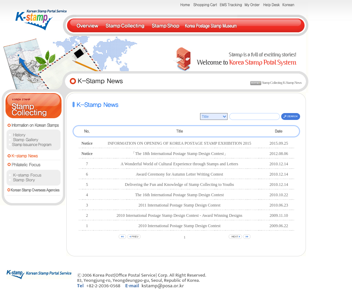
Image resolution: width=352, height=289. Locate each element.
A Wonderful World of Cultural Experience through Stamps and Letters (179, 164)
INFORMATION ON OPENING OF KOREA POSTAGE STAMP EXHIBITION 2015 (179, 143)
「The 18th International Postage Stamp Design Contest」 (179, 153)
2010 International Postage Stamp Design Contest (180, 225)
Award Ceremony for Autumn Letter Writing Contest (179, 174)
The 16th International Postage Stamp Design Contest (179, 194)
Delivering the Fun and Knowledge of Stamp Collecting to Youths (179, 184)
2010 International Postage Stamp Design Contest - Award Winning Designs (179, 215)
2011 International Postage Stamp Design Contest (180, 205)
